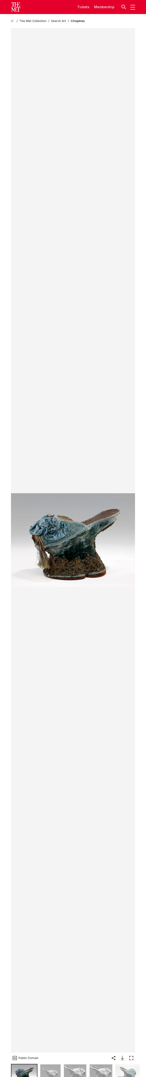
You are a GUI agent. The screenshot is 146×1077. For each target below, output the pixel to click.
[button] (124, 7)
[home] (13, 21)
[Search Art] (58, 21)
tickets (83, 7)
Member (100, 7)
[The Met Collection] (32, 21)
